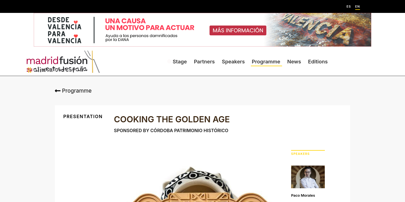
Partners (204, 62)
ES (348, 6)
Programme (266, 62)
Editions (318, 62)
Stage (180, 62)
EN (357, 6)
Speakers (233, 62)
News (294, 62)
